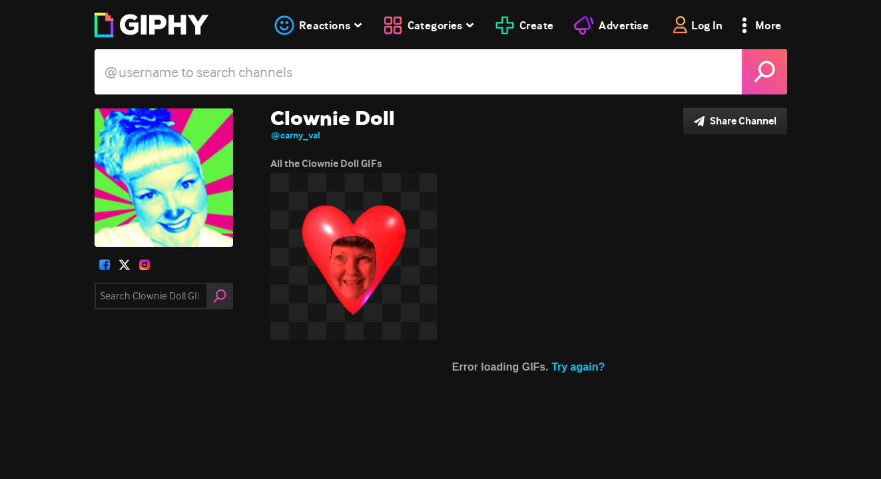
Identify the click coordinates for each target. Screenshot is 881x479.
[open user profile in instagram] (144, 265)
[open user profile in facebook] (105, 265)
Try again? (578, 367)
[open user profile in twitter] (125, 265)
